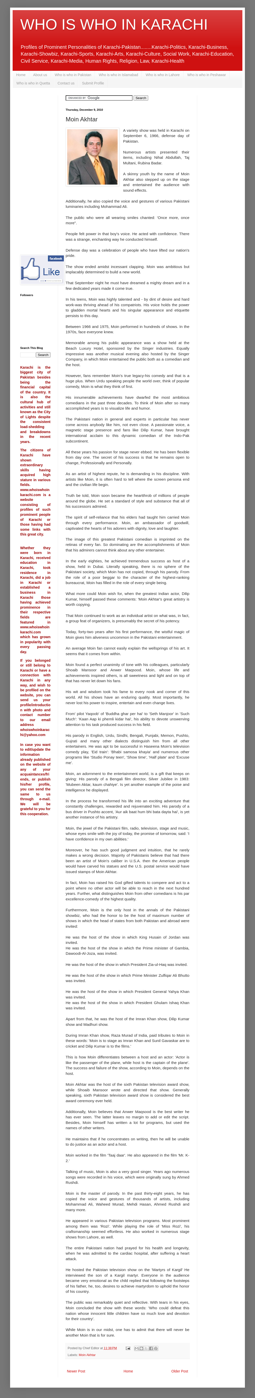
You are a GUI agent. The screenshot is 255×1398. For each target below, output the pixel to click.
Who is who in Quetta (33, 83)
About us (40, 75)
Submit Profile (93, 83)
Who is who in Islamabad (118, 75)
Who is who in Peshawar (206, 75)
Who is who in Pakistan (73, 75)
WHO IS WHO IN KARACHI (114, 24)
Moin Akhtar (87, 1355)
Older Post (179, 1371)
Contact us (66, 83)
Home (21, 75)
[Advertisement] (35, 171)
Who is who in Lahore (163, 75)
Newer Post (76, 1371)
